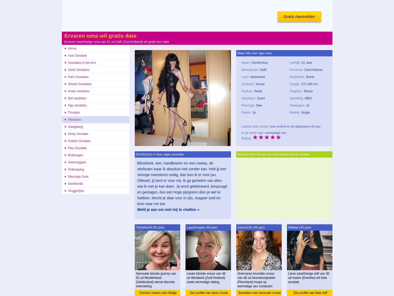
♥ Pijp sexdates (75, 105)
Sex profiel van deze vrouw (209, 293)
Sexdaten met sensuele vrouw (259, 293)
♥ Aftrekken (72, 120)
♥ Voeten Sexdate (77, 141)
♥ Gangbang (73, 127)
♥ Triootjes (72, 112)
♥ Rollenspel (73, 155)
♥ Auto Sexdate (75, 55)
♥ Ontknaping (74, 169)
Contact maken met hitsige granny (158, 293)
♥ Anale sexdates (77, 91)
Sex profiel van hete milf (310, 293)
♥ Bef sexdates (75, 98)
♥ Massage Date (76, 176)
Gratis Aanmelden (299, 16)
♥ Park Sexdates (76, 77)
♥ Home (70, 48)
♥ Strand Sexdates (78, 84)
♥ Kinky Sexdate (76, 134)
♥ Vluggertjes (74, 191)
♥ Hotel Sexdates (77, 70)
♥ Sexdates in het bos (80, 63)
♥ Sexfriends (73, 184)
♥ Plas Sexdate (75, 148)
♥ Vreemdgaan (75, 162)
